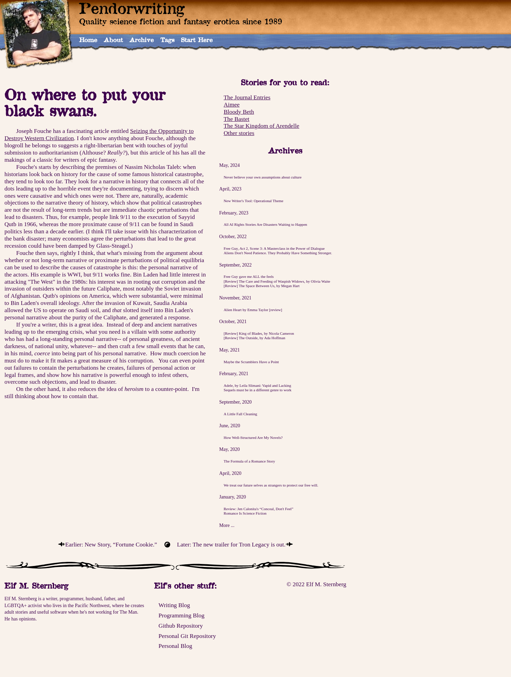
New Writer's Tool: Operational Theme (253, 201)
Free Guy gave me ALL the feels (249, 276)
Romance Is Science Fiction (245, 513)
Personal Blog (175, 645)
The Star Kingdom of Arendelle (261, 125)
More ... (227, 525)
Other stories (239, 133)
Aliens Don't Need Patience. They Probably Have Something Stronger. (278, 253)
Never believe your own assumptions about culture (262, 177)
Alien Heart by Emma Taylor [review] (253, 310)
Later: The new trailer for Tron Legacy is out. (231, 544)
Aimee (231, 104)
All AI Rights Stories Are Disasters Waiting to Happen (265, 224)
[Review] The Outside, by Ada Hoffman (254, 338)
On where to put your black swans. (84, 102)
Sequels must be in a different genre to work (257, 390)
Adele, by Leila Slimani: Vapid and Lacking (257, 385)
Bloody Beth (239, 111)
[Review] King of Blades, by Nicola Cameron (259, 333)
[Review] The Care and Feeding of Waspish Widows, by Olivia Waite (277, 281)
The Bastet (236, 118)
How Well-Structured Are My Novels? (253, 437)
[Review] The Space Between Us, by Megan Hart (262, 286)
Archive (141, 40)
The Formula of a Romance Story (249, 461)
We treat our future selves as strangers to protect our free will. (271, 485)
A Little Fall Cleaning (240, 414)
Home (88, 40)
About (113, 40)
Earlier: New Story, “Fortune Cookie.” (111, 544)
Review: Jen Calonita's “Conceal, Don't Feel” (259, 509)
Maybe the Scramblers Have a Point (251, 362)
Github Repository (181, 625)
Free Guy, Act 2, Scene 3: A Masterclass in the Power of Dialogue (274, 248)
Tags (167, 40)
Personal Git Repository (187, 635)
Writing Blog (174, 605)
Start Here (197, 40)
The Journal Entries (247, 97)
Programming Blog (181, 615)
